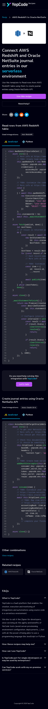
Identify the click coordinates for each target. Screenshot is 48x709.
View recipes (8, 555)
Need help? (24, 103)
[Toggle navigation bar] (4, 5)
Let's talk (24, 384)
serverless (12, 71)
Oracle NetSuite (34, 571)
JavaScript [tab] (11, 141)
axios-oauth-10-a (29, 408)
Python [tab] (27, 141)
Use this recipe (24, 96)
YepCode (31, 378)
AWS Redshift (11, 571)
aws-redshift (27, 134)
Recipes (5, 17)
